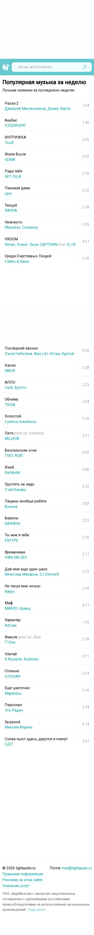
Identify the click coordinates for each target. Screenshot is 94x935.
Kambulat (12, 472)
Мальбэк (12, 227)
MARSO (11, 608)
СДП (9, 744)
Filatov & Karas (17, 261)
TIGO (9, 455)
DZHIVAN (12, 676)
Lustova (11, 421)
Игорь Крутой (62, 353)
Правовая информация (22, 874)
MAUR (10, 370)
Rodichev (31, 659)
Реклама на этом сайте (22, 880)
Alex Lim (41, 353)
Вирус (10, 591)
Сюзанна (30, 227)
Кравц (24, 608)
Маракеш (13, 693)
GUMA (10, 159)
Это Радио (14, 710)
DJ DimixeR (49, 574)
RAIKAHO (12, 523)
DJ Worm (74, 244)
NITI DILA (13, 176)
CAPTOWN (48, 244)
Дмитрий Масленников (25, 108)
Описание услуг (16, 885)
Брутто (21, 387)
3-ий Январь (15, 489)
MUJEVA (12, 438)
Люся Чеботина (18, 353)
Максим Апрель (19, 727)
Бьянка (11, 506)
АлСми (10, 625)
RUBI (18, 455)
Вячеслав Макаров (21, 574)
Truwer (22, 244)
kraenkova (28, 421)
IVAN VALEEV (16, 557)
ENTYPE (11, 540)
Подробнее (36, 909)
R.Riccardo (13, 659)
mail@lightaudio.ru (77, 868)
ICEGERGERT (15, 125)
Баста (65, 108)
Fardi (9, 387)
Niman (10, 244)
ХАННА (11, 210)
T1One (10, 642)
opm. (9, 193)
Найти (84, 67)
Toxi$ (9, 142)
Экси (33, 244)
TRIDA (10, 404)
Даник (53, 108)
